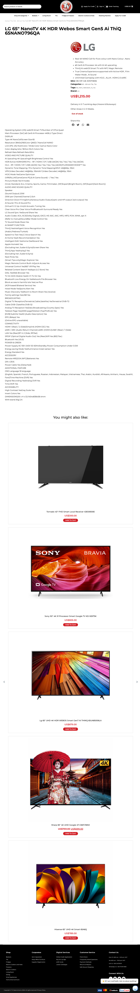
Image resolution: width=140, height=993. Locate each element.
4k (77, 88)
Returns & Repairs (85, 964)
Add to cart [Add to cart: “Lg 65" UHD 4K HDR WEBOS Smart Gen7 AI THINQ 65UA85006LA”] (70, 729)
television (86, 88)
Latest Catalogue (61, 964)
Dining (8, 974)
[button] (73, 124)
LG (78, 91)
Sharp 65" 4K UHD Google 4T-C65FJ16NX (70, 825)
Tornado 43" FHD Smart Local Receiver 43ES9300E (71, 512)
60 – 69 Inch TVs (19, 21)
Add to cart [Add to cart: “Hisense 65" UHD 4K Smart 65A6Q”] (70, 938)
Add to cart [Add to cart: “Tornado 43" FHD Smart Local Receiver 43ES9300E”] (70, 520)
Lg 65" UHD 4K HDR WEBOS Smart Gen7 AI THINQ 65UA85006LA (71, 720)
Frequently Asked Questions (89, 959)
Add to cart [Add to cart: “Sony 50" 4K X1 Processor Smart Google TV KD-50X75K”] (70, 625)
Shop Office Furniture (38, 959)
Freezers (9, 967)
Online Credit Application (64, 957)
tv (91, 88)
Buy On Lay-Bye (61, 959)
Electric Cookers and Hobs (14, 964)
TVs (12, 21)
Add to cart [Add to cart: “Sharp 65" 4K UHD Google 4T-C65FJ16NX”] (70, 833)
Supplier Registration (38, 962)
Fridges (8, 962)
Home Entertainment (12, 979)
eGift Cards (59, 962)
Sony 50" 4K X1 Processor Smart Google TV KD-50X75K (70, 616)
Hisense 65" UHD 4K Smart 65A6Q (70, 929)
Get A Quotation (37, 957)
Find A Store (84, 957)
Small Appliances (11, 977)
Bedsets (8, 957)
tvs (94, 88)
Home (7, 21)
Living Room (10, 972)
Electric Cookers (11, 969)
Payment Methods (86, 962)
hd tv (80, 88)
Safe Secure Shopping (87, 967)
